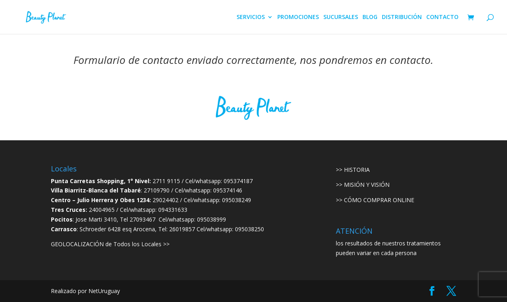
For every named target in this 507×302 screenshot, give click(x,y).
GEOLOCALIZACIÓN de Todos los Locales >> (110, 244)
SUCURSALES (340, 17)
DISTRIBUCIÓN (402, 17)
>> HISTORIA (353, 169)
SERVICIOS (251, 17)
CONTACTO (442, 17)
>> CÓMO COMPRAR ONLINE (375, 200)
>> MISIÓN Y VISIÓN (363, 184)
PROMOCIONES (298, 17)
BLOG (369, 17)
